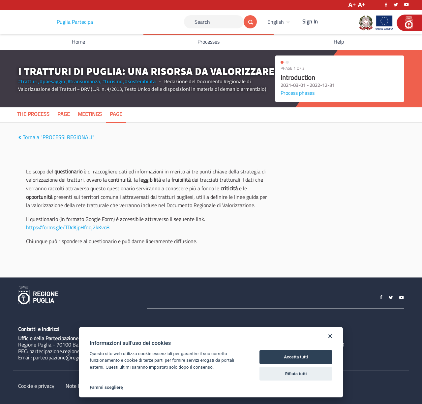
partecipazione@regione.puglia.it (69, 357)
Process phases (298, 93)
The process (33, 114)
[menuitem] (279, 22)
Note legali (78, 386)
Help (339, 42)
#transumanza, (84, 81)
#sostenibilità (140, 81)
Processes (208, 42)
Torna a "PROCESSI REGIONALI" (56, 137)
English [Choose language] (275, 22)
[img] (19, 137)
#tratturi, (28, 81)
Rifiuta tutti (296, 373)
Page (63, 114)
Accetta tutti (296, 356)
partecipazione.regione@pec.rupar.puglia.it (76, 351)
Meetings (90, 114)
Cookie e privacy (36, 386)
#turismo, (113, 81)
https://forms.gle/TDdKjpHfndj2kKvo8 (67, 227)
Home (78, 42)
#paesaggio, (53, 81)
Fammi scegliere (106, 387)
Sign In (310, 21)
